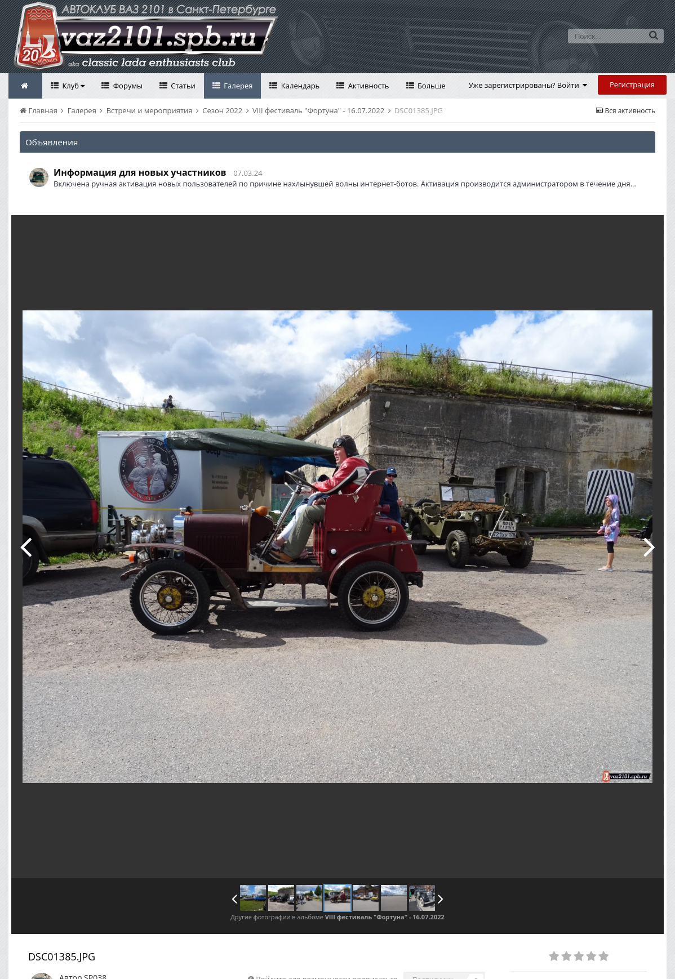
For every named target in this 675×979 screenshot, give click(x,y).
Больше (431, 86)
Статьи (182, 86)
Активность (367, 86)
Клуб (72, 86)
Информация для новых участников (140, 172)
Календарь (299, 86)
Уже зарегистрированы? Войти (528, 85)
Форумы (127, 86)
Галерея (237, 86)
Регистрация (632, 84)
